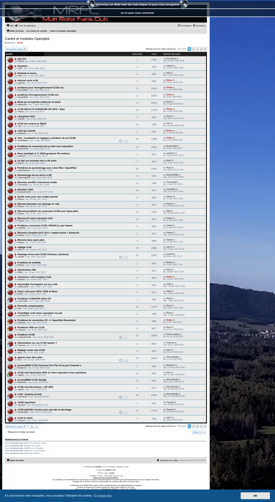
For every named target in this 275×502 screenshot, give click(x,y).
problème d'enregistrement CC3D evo (38, 94)
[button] (205, 49)
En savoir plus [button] (103, 495)
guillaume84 (23, 287)
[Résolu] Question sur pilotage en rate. (38, 204)
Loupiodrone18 (24, 192)
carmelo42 (22, 397)
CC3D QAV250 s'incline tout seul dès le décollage (44, 409)
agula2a (21, 83)
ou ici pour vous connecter (137, 12)
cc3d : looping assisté (29, 394)
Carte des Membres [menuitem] (25, 25)
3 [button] (197, 49)
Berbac (21, 265)
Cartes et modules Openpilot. (27, 39)
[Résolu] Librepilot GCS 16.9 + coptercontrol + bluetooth (48, 232)
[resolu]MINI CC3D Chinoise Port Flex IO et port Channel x (49, 365)
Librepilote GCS (26, 116)
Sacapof (21, 405)
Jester (112, 473)
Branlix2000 (23, 149)
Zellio (20, 272)
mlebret (170, 66)
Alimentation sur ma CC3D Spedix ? (37, 343)
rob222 (21, 61)
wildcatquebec (24, 170)
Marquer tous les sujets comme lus (161, 49)
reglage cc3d (24, 247)
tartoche (21, 279)
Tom (20, 126)
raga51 (21, 375)
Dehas (20, 43)
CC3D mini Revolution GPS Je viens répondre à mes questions (51, 372)
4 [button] (201, 49)
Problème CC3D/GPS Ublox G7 (34, 298)
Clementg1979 (24, 177)
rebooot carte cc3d (27, 80)
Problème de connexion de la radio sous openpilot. (45, 146)
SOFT (169, 418)
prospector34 (23, 315)
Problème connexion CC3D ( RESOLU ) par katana (44, 225)
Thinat (20, 112)
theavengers (23, 412)
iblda (169, 211)
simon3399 (22, 301)
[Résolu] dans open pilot (30, 240)
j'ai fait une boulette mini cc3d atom (36, 160)
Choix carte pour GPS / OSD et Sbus (37, 291)
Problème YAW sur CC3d (31, 327)
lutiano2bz (22, 104)
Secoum (21, 420)
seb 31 (21, 249)
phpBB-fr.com (110, 470)
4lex (19, 308)
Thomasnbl (22, 185)
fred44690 (171, 189)
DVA (20, 68)
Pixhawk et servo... (27, 73)
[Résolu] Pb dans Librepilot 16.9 (35, 218)
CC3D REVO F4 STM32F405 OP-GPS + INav (41, 109)
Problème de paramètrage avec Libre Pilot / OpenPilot (46, 168)
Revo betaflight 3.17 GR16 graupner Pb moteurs (43, 153)
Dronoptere (171, 58)
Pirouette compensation (30, 306)
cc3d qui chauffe (26, 130)
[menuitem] (10, 26)
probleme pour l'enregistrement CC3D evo (40, 87)
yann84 (21, 257)
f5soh (169, 102)
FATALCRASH (173, 334)
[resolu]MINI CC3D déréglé (31, 379)
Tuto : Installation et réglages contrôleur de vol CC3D (46, 138)
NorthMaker (23, 140)
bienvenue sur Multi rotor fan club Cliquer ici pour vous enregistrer (137, 5)
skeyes (21, 199)
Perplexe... (23, 66)
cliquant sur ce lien (109, 489)
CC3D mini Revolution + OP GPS (35, 387)
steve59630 (23, 90)
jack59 (21, 163)
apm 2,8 (21, 58)
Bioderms (22, 368)
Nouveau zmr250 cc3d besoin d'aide (37, 182)
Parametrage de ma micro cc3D (34, 175)
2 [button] (193, 49)
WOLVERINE (172, 175)
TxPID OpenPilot (26, 402)
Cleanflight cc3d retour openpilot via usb (39, 313)
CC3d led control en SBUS (31, 123)
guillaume (22, 133)
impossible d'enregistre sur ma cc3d (37, 284)
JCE (20, 360)
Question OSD (25, 189)
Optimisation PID (26, 269)
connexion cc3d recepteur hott (34, 277)
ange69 (21, 119)
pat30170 (22, 156)
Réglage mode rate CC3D (31, 350)
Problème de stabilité (29, 262)
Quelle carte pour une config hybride (37, 196)
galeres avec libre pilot (29, 357)
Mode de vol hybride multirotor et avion (39, 102)
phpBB (97, 467)
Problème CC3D (26, 334)
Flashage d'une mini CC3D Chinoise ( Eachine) (43, 254)
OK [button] (255, 495)
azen (20, 352)
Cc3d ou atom (25, 418)
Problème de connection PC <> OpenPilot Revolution (46, 320)
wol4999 (21, 228)
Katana (21, 206)
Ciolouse (21, 323)
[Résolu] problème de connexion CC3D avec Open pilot (47, 211)
